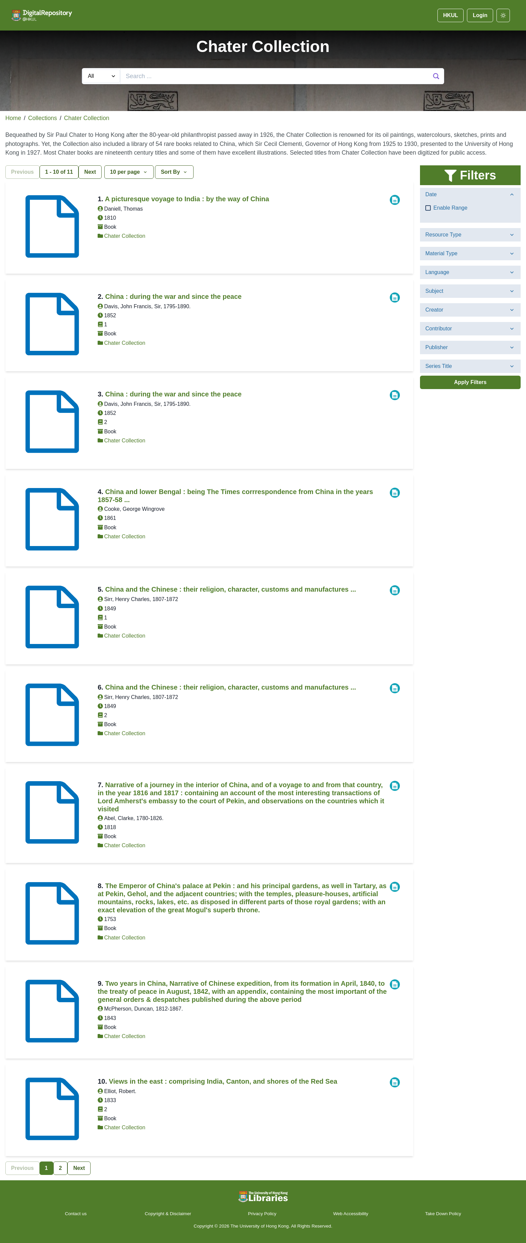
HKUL (450, 15)
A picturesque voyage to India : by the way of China (187, 199)
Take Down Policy (443, 1213)
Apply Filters (470, 382)
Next (90, 172)
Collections (42, 118)
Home (13, 118)
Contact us (76, 1213)
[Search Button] (436, 76)
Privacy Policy (262, 1213)
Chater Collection (86, 118)
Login (480, 15)
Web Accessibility (350, 1213)
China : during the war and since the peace (173, 296)
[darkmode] (503, 15)
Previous (22, 172)
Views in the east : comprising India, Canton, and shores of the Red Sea (223, 1081)
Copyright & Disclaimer (168, 1213)
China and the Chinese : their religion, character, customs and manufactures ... (230, 589)
